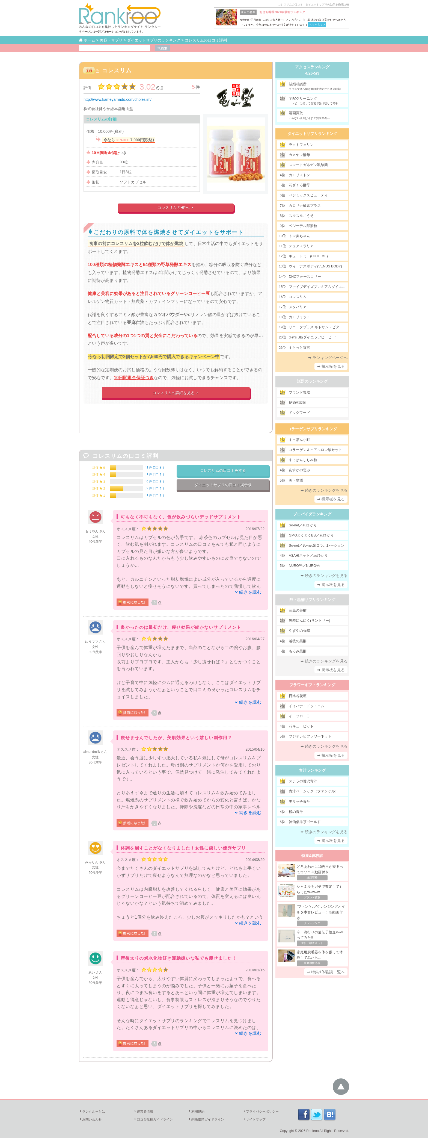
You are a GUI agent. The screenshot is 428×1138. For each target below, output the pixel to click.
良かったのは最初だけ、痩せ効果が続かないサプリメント (181, 627)
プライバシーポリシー (261, 1111)
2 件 (154, 488)
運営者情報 (143, 1111)
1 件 (154, 467)
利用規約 (196, 1111)
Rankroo (312, 1131)
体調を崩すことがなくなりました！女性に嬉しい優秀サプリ (183, 848)
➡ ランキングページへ (327, 357)
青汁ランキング (312, 770)
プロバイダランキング (312, 514)
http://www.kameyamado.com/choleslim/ (117, 99)
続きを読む (250, 592)
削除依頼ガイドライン (206, 1119)
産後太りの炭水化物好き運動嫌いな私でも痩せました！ (179, 958)
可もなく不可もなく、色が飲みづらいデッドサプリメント (181, 517)
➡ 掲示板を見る (331, 366)
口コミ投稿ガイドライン (153, 1119)
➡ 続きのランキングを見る (324, 490)
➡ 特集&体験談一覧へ (326, 972)
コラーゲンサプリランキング (312, 429)
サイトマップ (254, 1119)
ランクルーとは (92, 1111)
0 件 (154, 481)
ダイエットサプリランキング (312, 133)
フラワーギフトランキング (312, 685)
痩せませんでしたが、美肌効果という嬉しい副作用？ (176, 737)
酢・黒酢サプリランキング (312, 599)
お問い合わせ (90, 1119)
